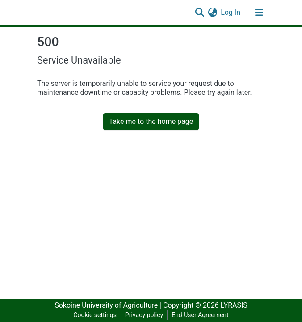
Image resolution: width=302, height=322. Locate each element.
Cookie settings (95, 314)
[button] (212, 12)
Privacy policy (144, 314)
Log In (231, 12)
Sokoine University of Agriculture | (109, 305)
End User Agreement (200, 314)
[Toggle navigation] (259, 12)
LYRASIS (234, 305)
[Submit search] (199, 12)
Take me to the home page (151, 121)
